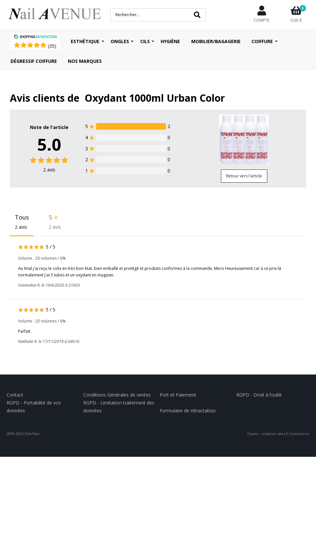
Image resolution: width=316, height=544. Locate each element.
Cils (145, 41)
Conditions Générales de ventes (117, 395)
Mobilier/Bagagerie (216, 41)
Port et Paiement (178, 395)
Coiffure (262, 41)
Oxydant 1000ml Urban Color (155, 98)
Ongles (120, 41)
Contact (15, 395)
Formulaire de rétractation (188, 410)
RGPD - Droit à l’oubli (258, 395)
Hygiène (170, 41)
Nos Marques (85, 61)
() (52, 46)
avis (49, 170)
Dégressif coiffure (34, 61)
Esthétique (85, 41)
